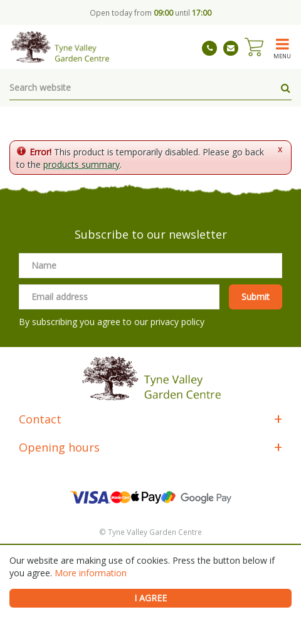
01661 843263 (209, 48)
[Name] (150, 265)
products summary (81, 164)
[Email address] (119, 296)
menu (282, 56)
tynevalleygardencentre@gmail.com (230, 48)
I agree (150, 598)
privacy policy (177, 322)
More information (91, 573)
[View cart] (254, 47)
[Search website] (150, 87)
